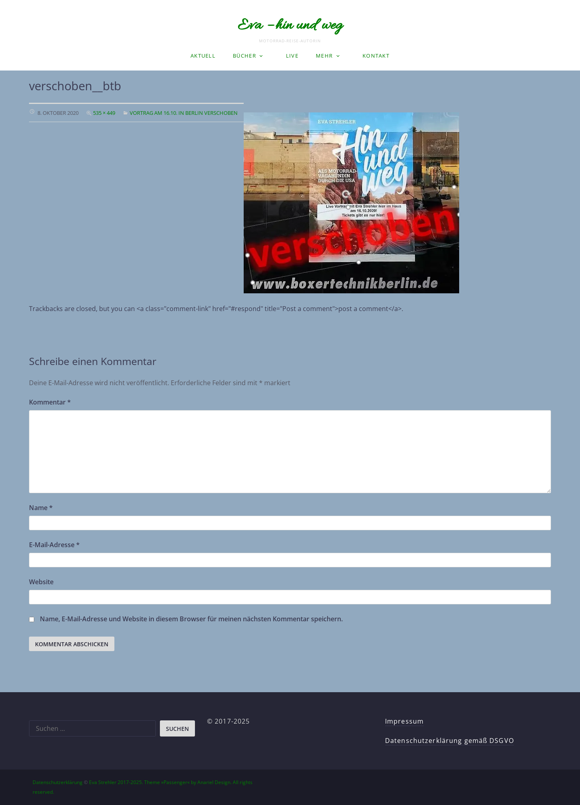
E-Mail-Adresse (54, 544)
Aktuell (203, 55)
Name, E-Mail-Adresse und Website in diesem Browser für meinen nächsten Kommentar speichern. (191, 618)
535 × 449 (104, 112)
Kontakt (375, 55)
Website (41, 581)
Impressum (404, 721)
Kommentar (50, 402)
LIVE (292, 55)
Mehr (324, 55)
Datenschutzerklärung (58, 782)
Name (41, 507)
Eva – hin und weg (290, 26)
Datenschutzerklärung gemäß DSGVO (449, 740)
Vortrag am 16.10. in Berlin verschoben (184, 112)
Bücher (244, 55)
